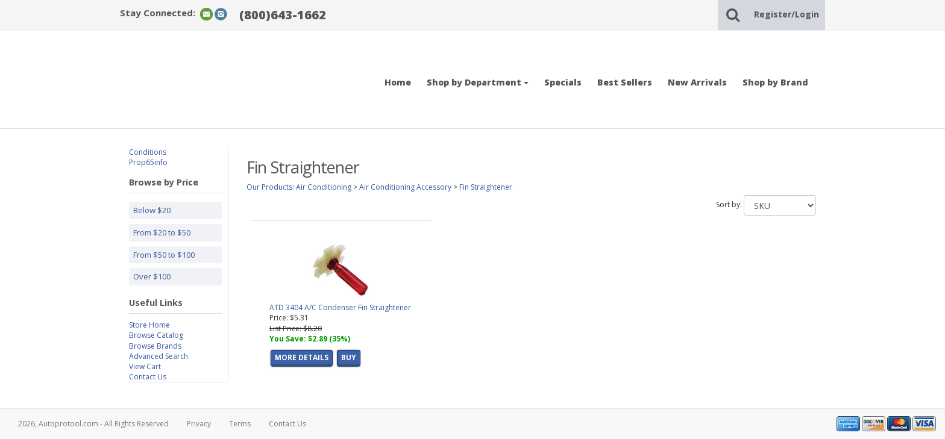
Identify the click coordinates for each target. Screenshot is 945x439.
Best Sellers (624, 82)
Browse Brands (155, 346)
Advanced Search (158, 356)
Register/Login (786, 14)
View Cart (145, 366)
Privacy (199, 424)
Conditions (147, 152)
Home (398, 82)
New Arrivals (697, 82)
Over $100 (152, 276)
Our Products (269, 187)
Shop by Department (478, 82)
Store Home (149, 325)
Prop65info (148, 162)
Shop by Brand (775, 82)
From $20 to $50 (161, 232)
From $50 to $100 (164, 254)
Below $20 (152, 210)
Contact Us (147, 377)
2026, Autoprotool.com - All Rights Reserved (93, 424)
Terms (240, 424)
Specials (563, 82)
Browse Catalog (156, 335)
